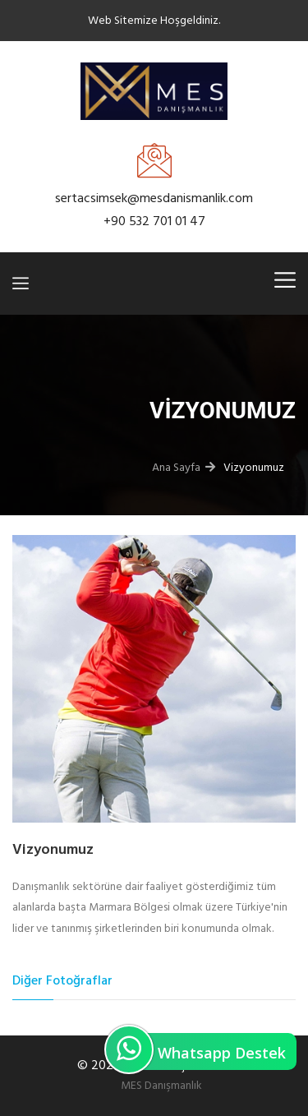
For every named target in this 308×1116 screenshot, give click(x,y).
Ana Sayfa (176, 467)
